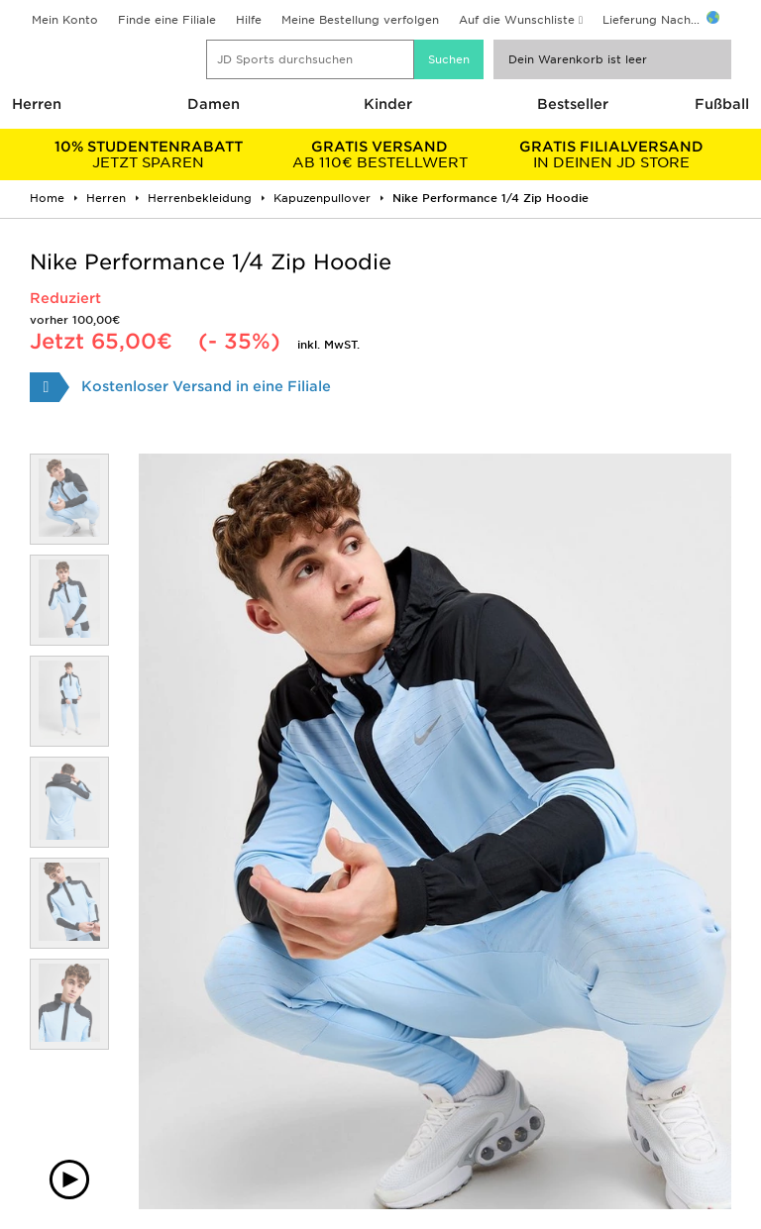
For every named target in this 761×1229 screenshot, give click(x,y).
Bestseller (572, 104)
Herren (36, 104)
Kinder (388, 104)
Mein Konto (65, 20)
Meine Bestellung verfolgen (360, 20)
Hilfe (249, 20)
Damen (213, 104)
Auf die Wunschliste (517, 20)
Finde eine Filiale (167, 20)
